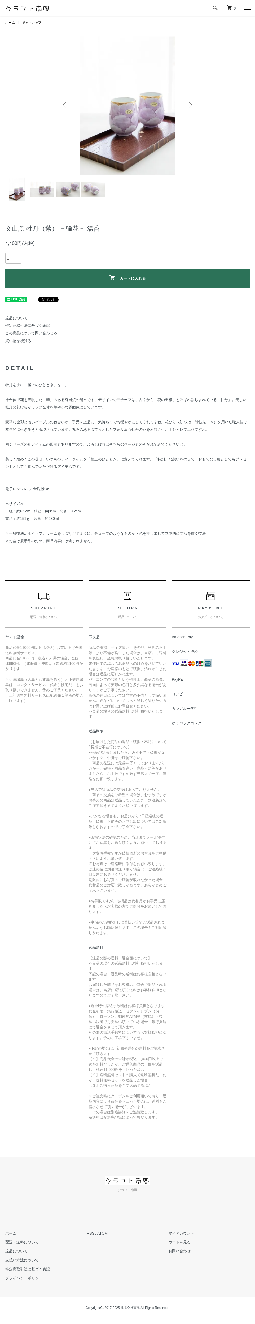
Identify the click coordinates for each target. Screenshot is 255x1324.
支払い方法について (22, 1260)
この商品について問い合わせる (31, 333)
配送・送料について (22, 1242)
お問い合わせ (179, 1251)
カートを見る (179, 1242)
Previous (65, 105)
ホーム (10, 22)
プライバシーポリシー (23, 1278)
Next (190, 105)
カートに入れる (127, 278)
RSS (90, 1233)
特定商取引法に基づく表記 (27, 325)
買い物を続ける (18, 341)
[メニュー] (247, 8)
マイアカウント (181, 1233)
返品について (16, 318)
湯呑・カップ (31, 22)
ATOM (102, 1233)
